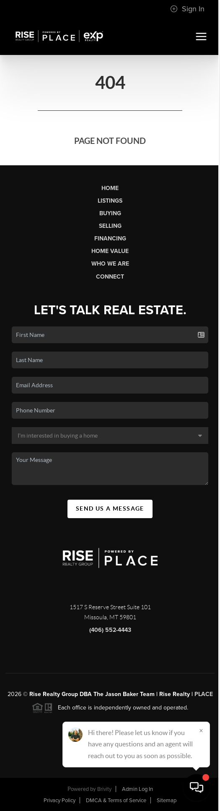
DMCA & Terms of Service (116, 800)
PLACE (203, 694)
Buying (110, 213)
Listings (110, 200)
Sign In (187, 9)
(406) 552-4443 (110, 630)
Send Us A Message (110, 508)
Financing (110, 238)
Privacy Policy (59, 800)
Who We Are (110, 263)
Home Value (110, 251)
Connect (110, 276)
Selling (110, 225)
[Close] (201, 730)
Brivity (104, 789)
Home (110, 188)
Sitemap (166, 800)
